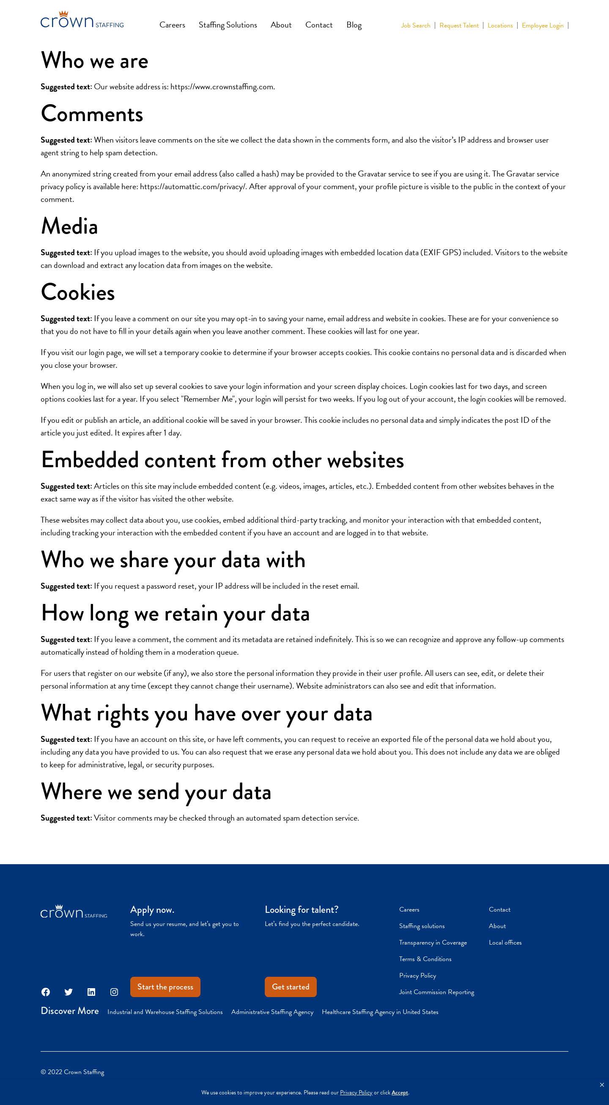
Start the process (165, 987)
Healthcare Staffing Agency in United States (380, 1012)
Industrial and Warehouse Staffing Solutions (165, 1012)
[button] (602, 1085)
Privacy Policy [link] (356, 1092)
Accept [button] (400, 1092)
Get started (291, 987)
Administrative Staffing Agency (272, 1012)
